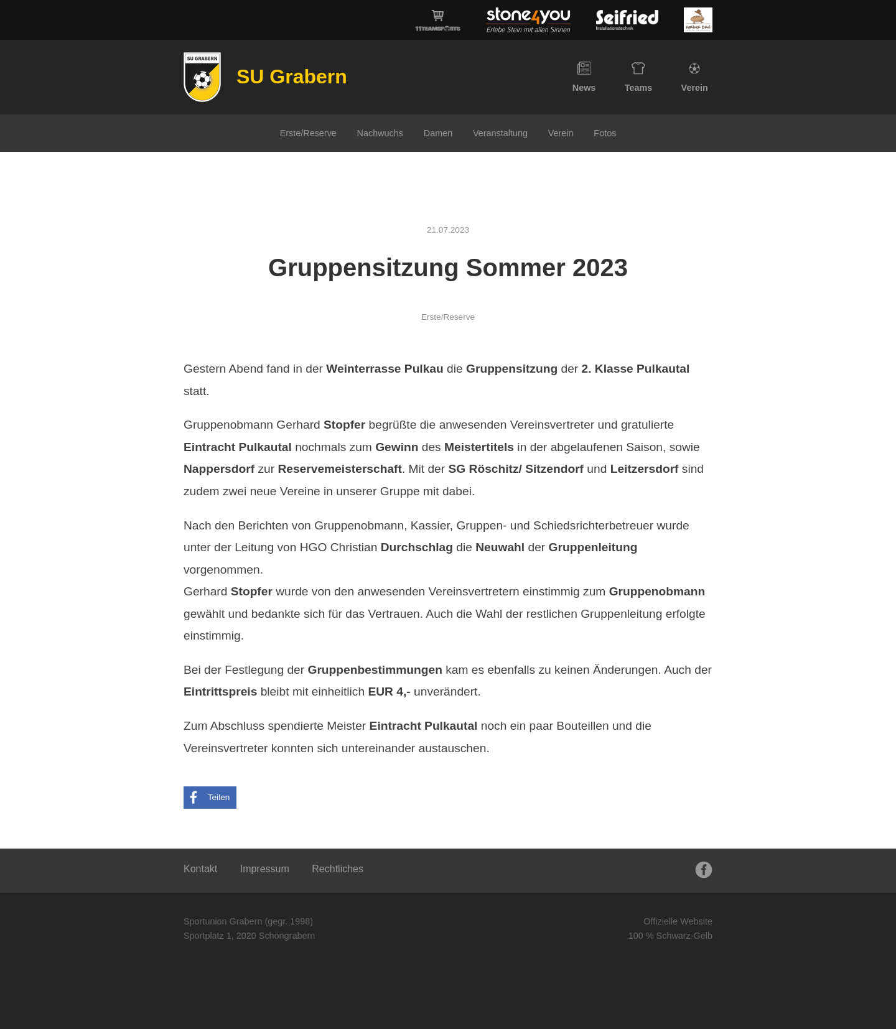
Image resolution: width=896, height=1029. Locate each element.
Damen (438, 133)
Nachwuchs (380, 133)
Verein (694, 77)
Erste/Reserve (308, 133)
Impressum (264, 869)
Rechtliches (337, 869)
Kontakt (200, 869)
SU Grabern (291, 76)
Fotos (605, 133)
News (584, 77)
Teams (639, 77)
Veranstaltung (500, 133)
